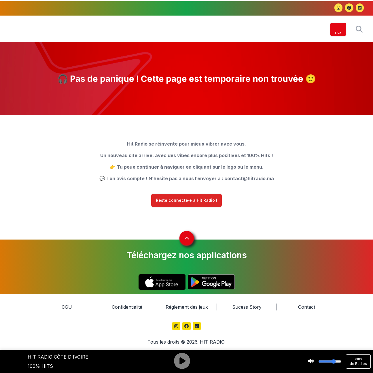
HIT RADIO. (213, 342)
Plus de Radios (358, 361)
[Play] (182, 361)
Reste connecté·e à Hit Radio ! (186, 200)
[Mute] (311, 361)
